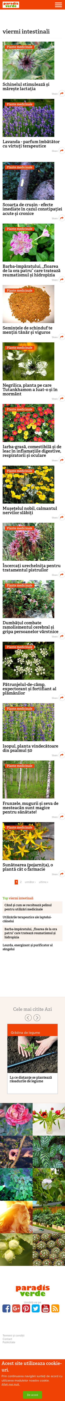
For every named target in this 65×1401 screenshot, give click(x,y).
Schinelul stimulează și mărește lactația (26, 86)
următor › (30, 882)
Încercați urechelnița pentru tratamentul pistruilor (32, 568)
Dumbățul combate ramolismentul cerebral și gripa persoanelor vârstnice (30, 627)
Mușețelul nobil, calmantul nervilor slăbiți (30, 510)
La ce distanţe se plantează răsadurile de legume (31, 1079)
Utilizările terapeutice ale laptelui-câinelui (27, 919)
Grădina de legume (25, 1033)
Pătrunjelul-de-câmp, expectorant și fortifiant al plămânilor (29, 689)
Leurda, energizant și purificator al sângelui (28, 947)
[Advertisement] (32, 18)
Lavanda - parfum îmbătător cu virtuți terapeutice (31, 144)
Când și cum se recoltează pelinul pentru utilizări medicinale (28, 907)
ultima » (43, 882)
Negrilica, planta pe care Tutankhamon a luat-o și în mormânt (30, 389)
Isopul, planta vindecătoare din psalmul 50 (30, 748)
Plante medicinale (19, 47)
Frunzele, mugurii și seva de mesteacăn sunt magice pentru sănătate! (30, 808)
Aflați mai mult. (11, 1384)
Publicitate (9, 1342)
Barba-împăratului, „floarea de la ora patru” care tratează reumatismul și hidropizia (32, 270)
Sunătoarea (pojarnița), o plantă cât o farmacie (28, 867)
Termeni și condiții (13, 1335)
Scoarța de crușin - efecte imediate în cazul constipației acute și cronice (32, 209)
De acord (32, 1395)
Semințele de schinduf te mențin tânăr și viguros (27, 330)
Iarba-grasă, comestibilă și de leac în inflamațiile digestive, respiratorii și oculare (32, 451)
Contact (7, 1339)
